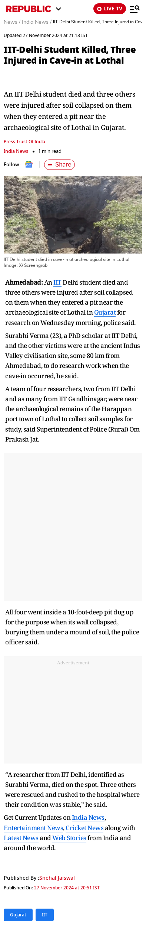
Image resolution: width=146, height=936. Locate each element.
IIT (57, 282)
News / (12, 22)
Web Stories (69, 837)
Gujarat (105, 312)
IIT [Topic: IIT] (44, 915)
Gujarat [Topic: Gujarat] (18, 915)
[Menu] (135, 9)
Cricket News (84, 827)
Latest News (21, 837)
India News (16, 151)
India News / (37, 22)
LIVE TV (109, 9)
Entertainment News (33, 827)
